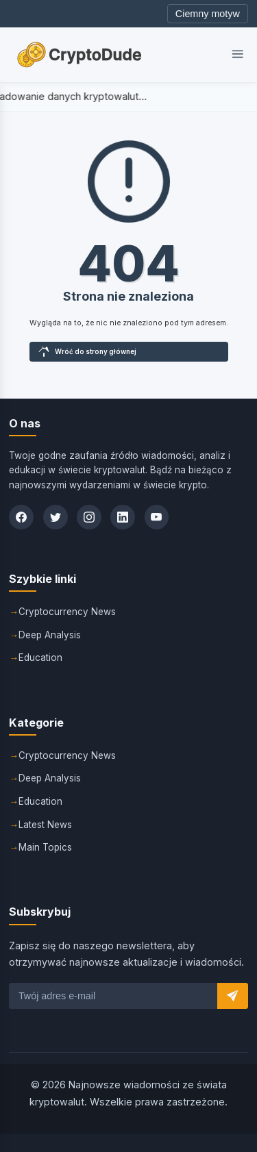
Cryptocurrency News (67, 611)
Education (40, 657)
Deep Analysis (50, 634)
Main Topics (45, 847)
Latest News (45, 824)
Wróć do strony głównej (87, 351)
